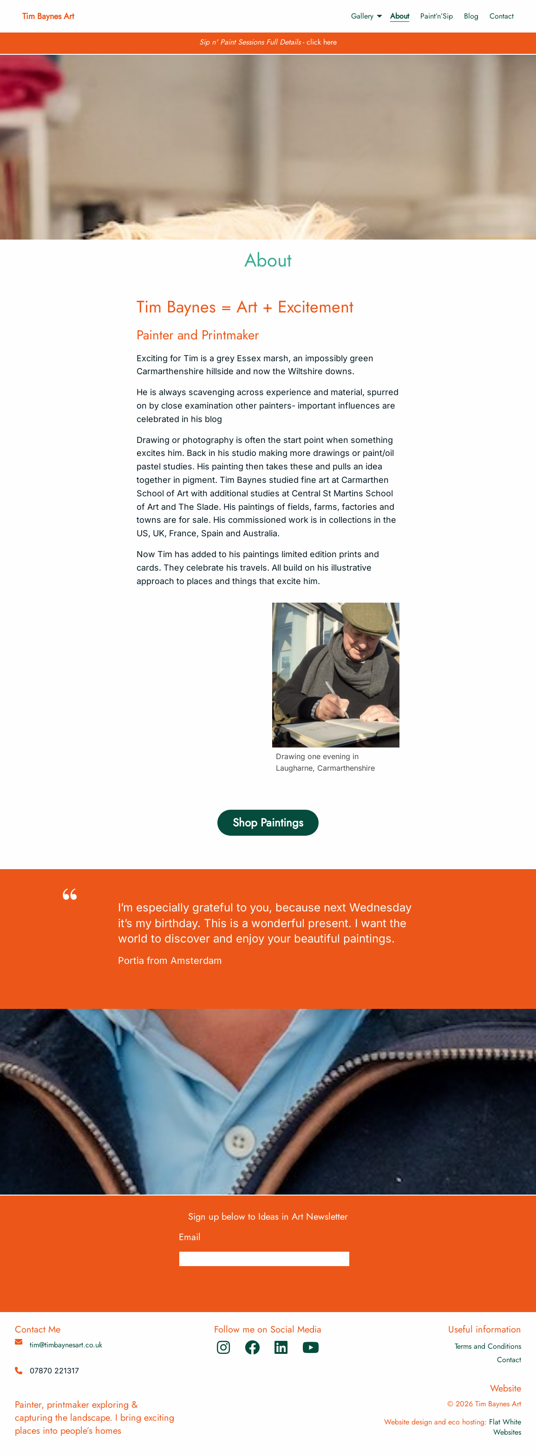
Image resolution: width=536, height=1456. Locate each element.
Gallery (362, 16)
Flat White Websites (505, 1427)
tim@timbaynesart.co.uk (66, 1344)
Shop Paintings (268, 822)
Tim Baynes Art (48, 16)
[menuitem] (362, 16)
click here (322, 42)
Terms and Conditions (488, 1346)
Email (194, 1237)
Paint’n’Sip (436, 16)
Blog (471, 16)
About (399, 16)
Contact (502, 16)
